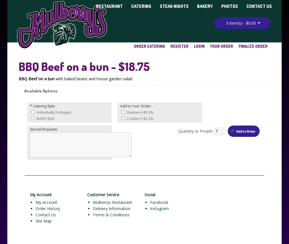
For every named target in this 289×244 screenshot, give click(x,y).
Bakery (205, 6)
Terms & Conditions (111, 214)
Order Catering (149, 46)
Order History (48, 208)
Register (179, 46)
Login (199, 46)
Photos (229, 6)
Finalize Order (253, 46)
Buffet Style (45, 118)
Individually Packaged (54, 112)
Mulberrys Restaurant (112, 202)
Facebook (159, 202)
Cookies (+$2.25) (140, 118)
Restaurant (109, 6)
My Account (46, 202)
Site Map (44, 221)
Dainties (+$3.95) (140, 112)
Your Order (221, 46)
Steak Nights (174, 6)
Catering (141, 6)
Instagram (159, 208)
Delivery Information (111, 208)
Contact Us (259, 6)
